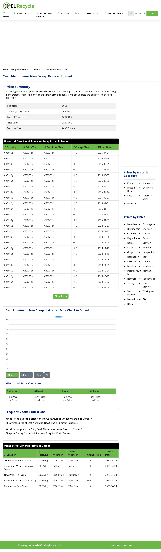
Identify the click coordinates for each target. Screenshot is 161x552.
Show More (61, 296)
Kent (145, 256)
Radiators (132, 203)
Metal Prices (114, 13)
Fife (144, 299)
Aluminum (148, 183)
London (146, 261)
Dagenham (133, 238)
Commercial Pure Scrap (16, 485)
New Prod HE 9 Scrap (15, 474)
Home (6, 15)
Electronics (148, 187)
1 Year (38, 374)
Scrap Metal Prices (20, 69)
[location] (140, 13)
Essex (130, 247)
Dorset (35, 69)
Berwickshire (134, 299)
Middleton (148, 266)
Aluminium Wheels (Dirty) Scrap (20, 479)
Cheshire (131, 233)
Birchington (149, 224)
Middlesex (132, 266)
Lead (129, 195)
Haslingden (133, 256)
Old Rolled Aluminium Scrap (18, 459)
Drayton (147, 242)
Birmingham (133, 228)
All (47, 374)
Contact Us (127, 544)
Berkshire (132, 224)
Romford (131, 278)
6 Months (26, 374)
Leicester (132, 261)
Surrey (130, 283)
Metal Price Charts (44, 15)
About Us (115, 544)
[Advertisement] (80, 43)
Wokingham (149, 291)
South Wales (149, 278)
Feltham (147, 247)
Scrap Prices (21, 13)
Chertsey (147, 228)
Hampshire (148, 252)
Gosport (131, 252)
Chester (147, 233)
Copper (131, 183)
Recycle (63, 13)
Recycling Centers (87, 13)
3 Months (12, 374)
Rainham (147, 270)
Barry (130, 303)
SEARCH (152, 13)
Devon (146, 238)
